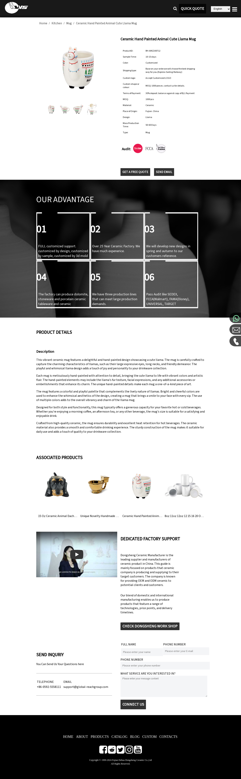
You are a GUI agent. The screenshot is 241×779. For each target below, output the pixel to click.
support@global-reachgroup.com (85, 687)
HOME (68, 737)
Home (43, 23)
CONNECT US (133, 704)
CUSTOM (149, 737)
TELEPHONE (45, 682)
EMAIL (67, 682)
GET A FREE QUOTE (135, 172)
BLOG (135, 737)
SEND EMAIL (164, 172)
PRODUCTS (100, 737)
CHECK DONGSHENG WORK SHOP (150, 626)
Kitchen (56, 23)
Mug (69, 23)
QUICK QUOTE (192, 8)
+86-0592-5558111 (49, 687)
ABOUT (82, 737)
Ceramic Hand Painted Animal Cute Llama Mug (106, 23)
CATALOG (119, 737)
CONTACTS (168, 737)
